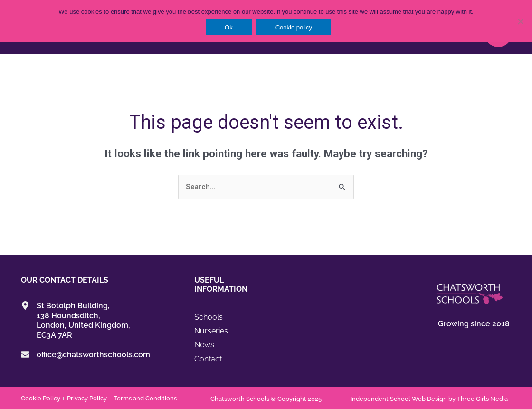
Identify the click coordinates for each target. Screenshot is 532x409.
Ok (229, 27)
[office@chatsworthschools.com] (25, 355)
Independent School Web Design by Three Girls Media (429, 397)
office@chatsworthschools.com (93, 355)
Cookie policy (294, 27)
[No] (520, 21)
